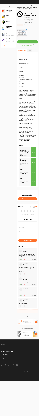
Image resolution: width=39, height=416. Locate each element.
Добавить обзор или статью (7, 351)
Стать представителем (27, 198)
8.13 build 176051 (28, 19)
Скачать (27, 41)
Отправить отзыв (28, 240)
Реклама (3, 361)
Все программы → (8, 45)
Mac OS (26, 24)
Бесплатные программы (22, 5)
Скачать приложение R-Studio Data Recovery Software (24, 151)
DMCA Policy (3, 371)
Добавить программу (5, 349)
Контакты (3, 358)
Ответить (34, 259)
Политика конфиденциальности (25, 371)
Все (36, 246)
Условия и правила (12, 371)
